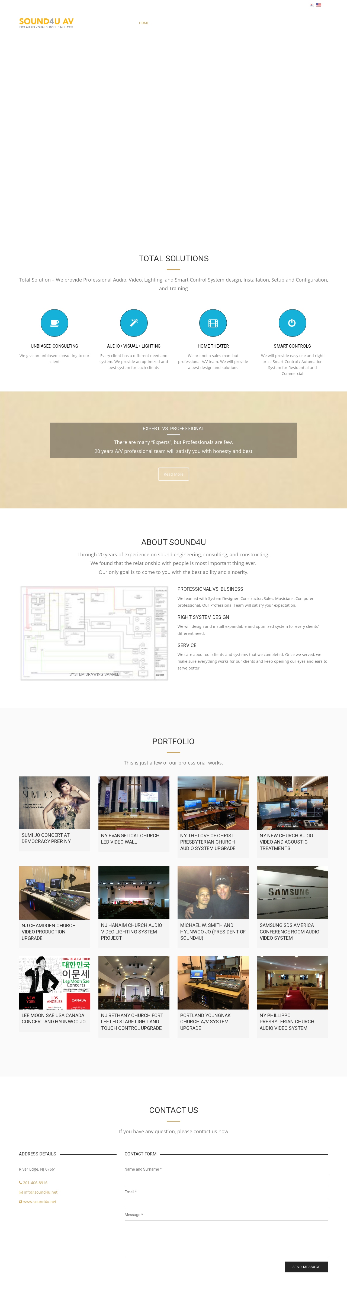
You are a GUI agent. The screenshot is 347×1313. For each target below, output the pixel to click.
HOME (144, 23)
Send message (306, 1267)
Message (134, 1215)
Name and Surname (143, 1169)
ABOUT (159, 23)
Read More (174, 474)
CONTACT (223, 23)
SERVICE (200, 23)
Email (131, 1192)
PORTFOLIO (179, 23)
